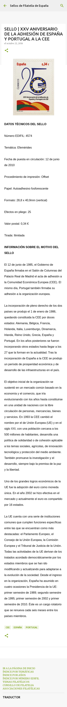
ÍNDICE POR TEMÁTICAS (18, 671)
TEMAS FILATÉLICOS (16, 681)
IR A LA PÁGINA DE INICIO (19, 668)
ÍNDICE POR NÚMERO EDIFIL (21, 678)
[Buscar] (62, 5)
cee (8, 627)
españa (18, 627)
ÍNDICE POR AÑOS (14, 675)
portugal (31, 627)
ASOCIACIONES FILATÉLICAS (21, 688)
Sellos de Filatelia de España (29, 5)
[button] (6, 50)
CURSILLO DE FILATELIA (18, 685)
